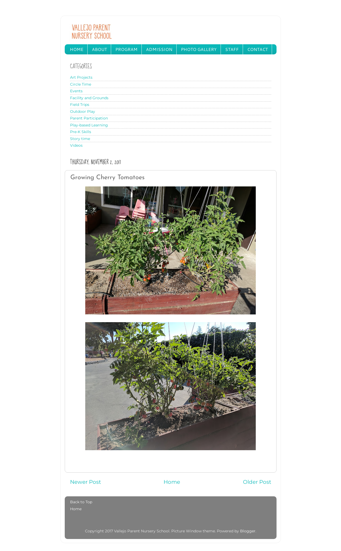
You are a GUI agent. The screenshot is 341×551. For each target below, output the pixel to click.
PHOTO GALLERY (199, 49)
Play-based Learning (89, 125)
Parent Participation (89, 118)
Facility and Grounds (89, 97)
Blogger (247, 531)
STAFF (232, 49)
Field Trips (79, 104)
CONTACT (257, 49)
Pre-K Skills (80, 131)
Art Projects (81, 77)
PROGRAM (126, 49)
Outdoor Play (82, 111)
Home (172, 481)
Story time (80, 138)
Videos (76, 145)
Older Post (257, 481)
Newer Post (85, 481)
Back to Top (81, 502)
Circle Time (80, 84)
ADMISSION (159, 49)
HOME (76, 49)
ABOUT (99, 49)
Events (76, 91)
